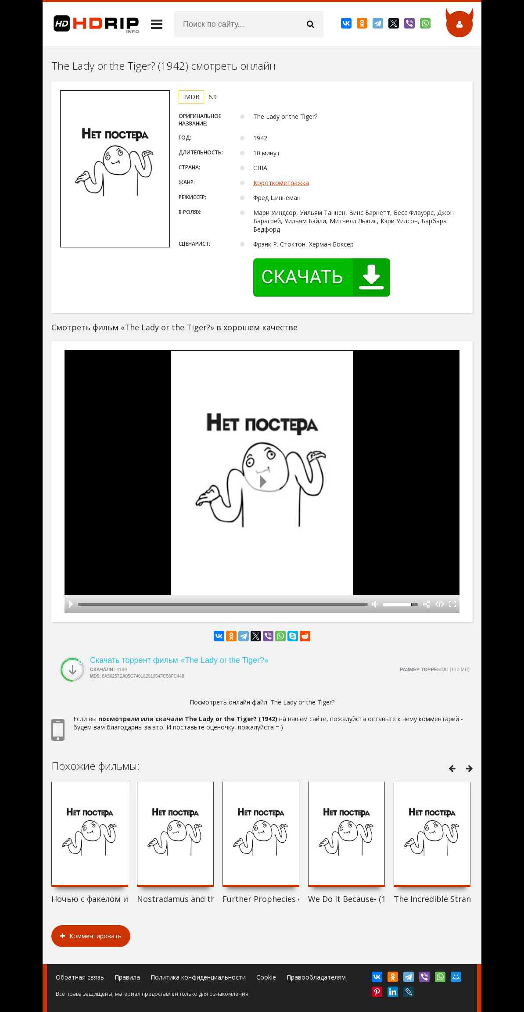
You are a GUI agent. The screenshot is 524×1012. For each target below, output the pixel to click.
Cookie (266, 977)
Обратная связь (80, 977)
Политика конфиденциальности (198, 977)
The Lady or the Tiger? (302, 702)
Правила (127, 977)
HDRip (91, 24)
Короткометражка (281, 183)
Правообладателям (316, 977)
